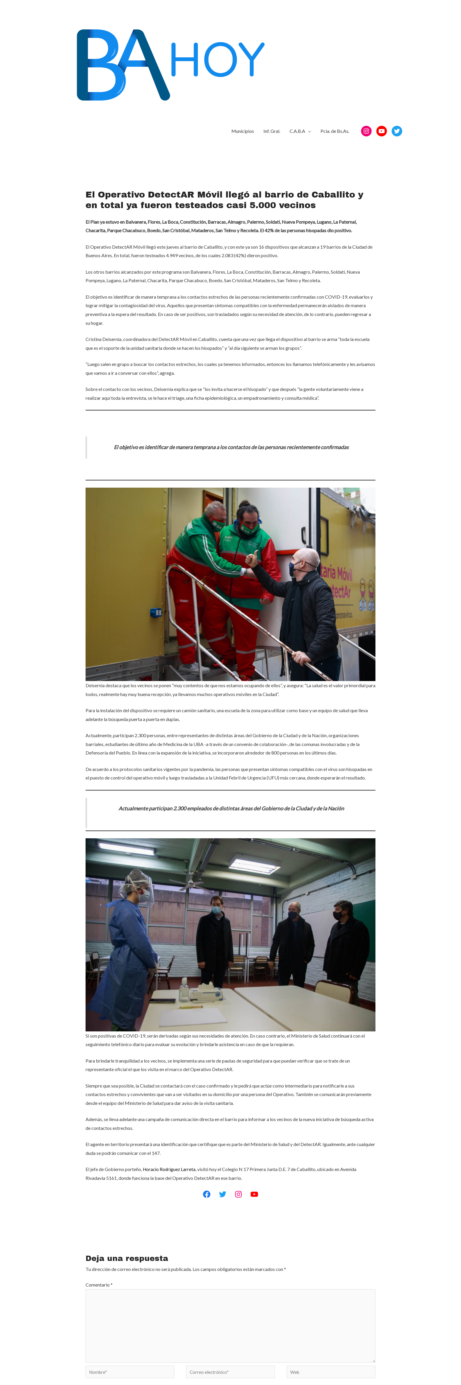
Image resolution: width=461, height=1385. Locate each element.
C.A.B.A (297, 21)
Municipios (242, 21)
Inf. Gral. (271, 21)
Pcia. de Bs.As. (334, 21)
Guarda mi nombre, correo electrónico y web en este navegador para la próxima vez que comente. (190, 1294)
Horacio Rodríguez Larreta (170, 1065)
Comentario (99, 1181)
